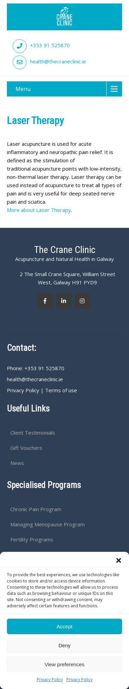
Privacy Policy (50, 679)
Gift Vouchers (26, 447)
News (17, 462)
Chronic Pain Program (35, 509)
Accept (65, 626)
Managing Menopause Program (47, 524)
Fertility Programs (31, 539)
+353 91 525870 (50, 45)
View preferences (65, 664)
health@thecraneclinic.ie (58, 61)
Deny (64, 645)
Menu (23, 89)
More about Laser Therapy (39, 209)
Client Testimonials (32, 432)
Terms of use (61, 390)
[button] (118, 560)
